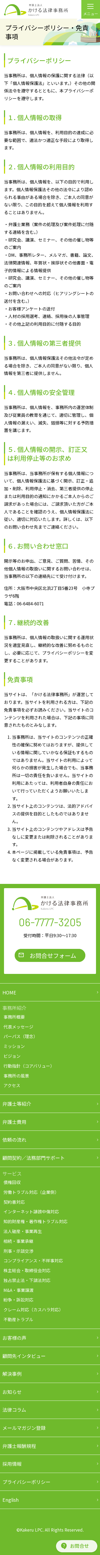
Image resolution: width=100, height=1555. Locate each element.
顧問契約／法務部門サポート (33, 1157)
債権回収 (12, 1182)
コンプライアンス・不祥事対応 (33, 1260)
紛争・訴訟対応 (18, 1299)
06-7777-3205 (50, 922)
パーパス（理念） (20, 1036)
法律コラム (14, 1409)
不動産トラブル (18, 1319)
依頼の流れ (14, 1139)
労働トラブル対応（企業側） (31, 1192)
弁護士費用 (14, 1121)
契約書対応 (14, 1202)
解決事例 (12, 1373)
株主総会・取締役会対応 (26, 1270)
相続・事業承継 (18, 1241)
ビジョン (12, 1056)
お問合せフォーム (53, 955)
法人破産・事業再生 (22, 1231)
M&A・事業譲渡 (18, 1290)
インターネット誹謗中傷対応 (31, 1211)
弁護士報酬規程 (19, 1445)
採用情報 (12, 1463)
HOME (9, 992)
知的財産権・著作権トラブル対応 (35, 1221)
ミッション (14, 1046)
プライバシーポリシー (26, 1481)
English (10, 1499)
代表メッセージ (18, 1026)
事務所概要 (14, 1017)
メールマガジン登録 (24, 1427)
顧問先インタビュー (24, 1355)
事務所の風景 (16, 1075)
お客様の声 (14, 1337)
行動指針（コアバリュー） (28, 1066)
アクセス (11, 1085)
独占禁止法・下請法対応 (26, 1280)
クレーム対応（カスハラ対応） (33, 1309)
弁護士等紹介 (16, 1103)
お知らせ (12, 1391)
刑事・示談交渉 (18, 1251)
